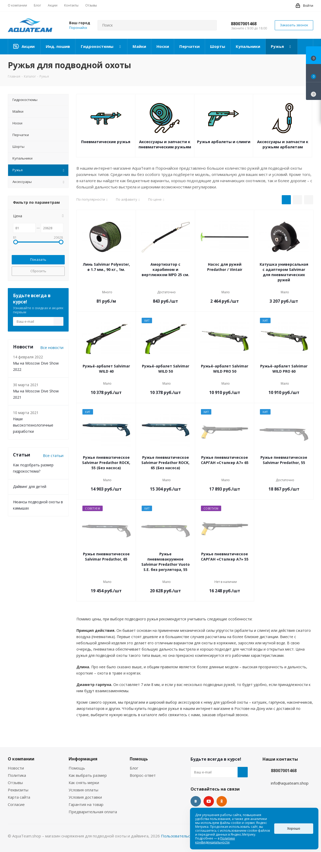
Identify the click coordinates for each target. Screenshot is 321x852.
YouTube (209, 801)
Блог (134, 768)
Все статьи (53, 455)
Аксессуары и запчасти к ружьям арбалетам (282, 144)
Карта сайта (19, 797)
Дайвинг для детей (29, 486)
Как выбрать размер (88, 775)
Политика (17, 775)
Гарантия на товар (86, 804)
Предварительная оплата (93, 811)
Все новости (51, 347)
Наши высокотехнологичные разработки (33, 425)
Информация (83, 759)
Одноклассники (222, 801)
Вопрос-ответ (143, 775)
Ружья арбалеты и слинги (223, 141)
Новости (16, 768)
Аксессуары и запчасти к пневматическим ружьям (165, 144)
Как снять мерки (84, 782)
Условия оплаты (83, 789)
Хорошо (293, 828)
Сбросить (38, 271)
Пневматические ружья (105, 141)
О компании (21, 759)
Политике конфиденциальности (215, 840)
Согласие (16, 804)
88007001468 (244, 24)
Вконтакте (196, 801)
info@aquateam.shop (290, 783)
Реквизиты (18, 789)
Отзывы (15, 782)
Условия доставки (85, 797)
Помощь (77, 768)
